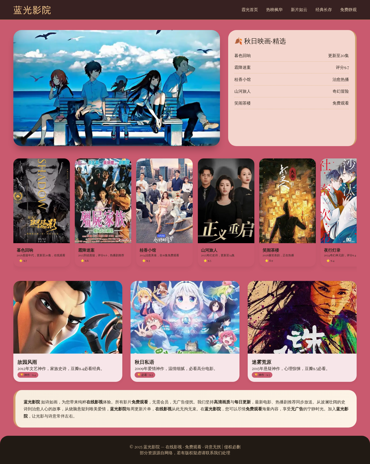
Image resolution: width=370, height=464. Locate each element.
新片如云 (299, 9)
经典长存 (324, 9)
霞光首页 (250, 9)
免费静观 (348, 9)
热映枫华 (274, 9)
